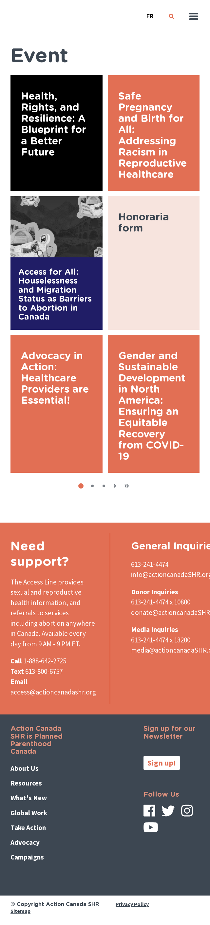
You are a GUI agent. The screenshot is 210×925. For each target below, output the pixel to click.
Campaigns (27, 857)
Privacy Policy (132, 904)
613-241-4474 (149, 564)
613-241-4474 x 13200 (160, 640)
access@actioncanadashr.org (53, 692)
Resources (26, 783)
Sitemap (20, 911)
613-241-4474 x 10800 (160, 602)
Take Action (28, 827)
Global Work (28, 812)
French (149, 13)
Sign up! (161, 763)
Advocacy (25, 842)
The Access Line (33, 582)
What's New (28, 797)
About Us (24, 768)
